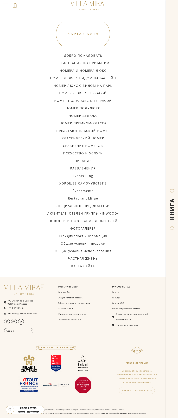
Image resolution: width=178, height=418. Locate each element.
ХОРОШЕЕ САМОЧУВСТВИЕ (83, 183)
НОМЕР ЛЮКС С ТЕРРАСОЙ (83, 93)
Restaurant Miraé (83, 198)
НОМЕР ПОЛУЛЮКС (83, 108)
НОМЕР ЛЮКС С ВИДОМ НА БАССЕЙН (83, 78)
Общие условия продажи (83, 243)
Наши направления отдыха (126, 308)
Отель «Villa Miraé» (68, 286)
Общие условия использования (83, 251)
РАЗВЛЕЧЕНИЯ (83, 168)
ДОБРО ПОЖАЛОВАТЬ (83, 55)
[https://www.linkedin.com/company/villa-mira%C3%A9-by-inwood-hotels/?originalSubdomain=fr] (21, 323)
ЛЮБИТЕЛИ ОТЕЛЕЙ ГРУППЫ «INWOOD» (83, 213)
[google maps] (10, 410)
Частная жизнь (65, 308)
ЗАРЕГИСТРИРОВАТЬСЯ (137, 390)
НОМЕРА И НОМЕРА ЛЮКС (83, 70)
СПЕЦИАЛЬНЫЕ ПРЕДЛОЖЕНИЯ (83, 206)
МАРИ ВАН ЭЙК (114, 413)
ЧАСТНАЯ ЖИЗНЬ (83, 258)
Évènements (83, 191)
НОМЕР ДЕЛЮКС (83, 116)
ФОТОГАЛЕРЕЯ (83, 228)
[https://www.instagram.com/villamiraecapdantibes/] (14, 323)
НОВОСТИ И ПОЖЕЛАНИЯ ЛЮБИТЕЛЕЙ (83, 221)
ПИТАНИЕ (83, 161)
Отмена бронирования (69, 319)
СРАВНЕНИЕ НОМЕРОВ (83, 146)
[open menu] (5, 5)
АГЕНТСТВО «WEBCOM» (138, 413)
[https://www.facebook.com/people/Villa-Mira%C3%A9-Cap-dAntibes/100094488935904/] (7, 323)
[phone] (14, 5)
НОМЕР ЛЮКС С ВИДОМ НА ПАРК (83, 86)
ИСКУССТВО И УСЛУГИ (83, 153)
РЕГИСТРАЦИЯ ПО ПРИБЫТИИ (83, 63)
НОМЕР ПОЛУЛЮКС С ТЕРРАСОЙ (83, 101)
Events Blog (83, 176)
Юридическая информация (83, 236)
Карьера (116, 297)
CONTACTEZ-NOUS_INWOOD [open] (28, 409)
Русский (19, 330)
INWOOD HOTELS (121, 286)
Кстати (115, 292)
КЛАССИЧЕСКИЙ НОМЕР (83, 138)
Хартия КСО (118, 303)
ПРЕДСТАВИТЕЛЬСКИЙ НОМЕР (83, 131)
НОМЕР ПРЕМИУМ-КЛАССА (83, 123)
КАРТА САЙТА (83, 266)
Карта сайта (64, 292)
